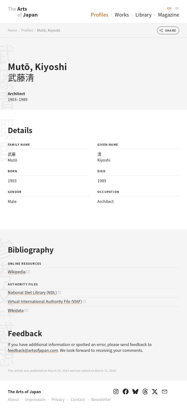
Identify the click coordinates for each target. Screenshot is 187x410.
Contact (78, 399)
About (13, 399)
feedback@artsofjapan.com (33, 350)
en (169, 8)
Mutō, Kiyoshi (48, 30)
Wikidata (16, 310)
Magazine (168, 14)
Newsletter (101, 399)
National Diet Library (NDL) (32, 292)
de (177, 8)
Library (143, 14)
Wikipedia (17, 271)
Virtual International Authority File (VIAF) (45, 301)
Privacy (58, 399)
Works (122, 14)
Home (12, 30)
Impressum (35, 399)
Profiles (99, 14)
